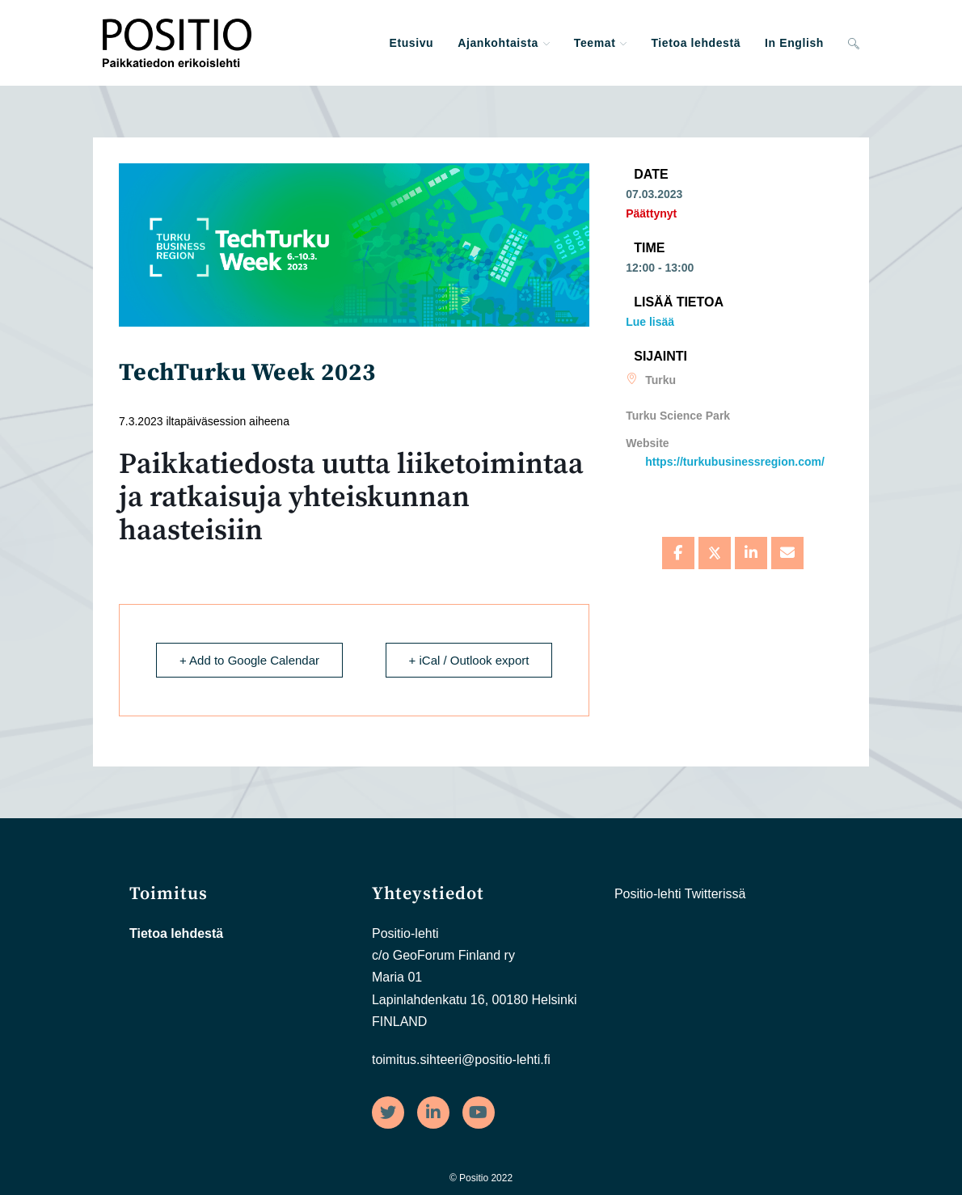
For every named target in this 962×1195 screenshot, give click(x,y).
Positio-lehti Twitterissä (679, 894)
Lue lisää (650, 321)
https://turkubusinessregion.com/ (735, 461)
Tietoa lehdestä (176, 933)
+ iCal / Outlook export (469, 660)
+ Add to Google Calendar (249, 660)
